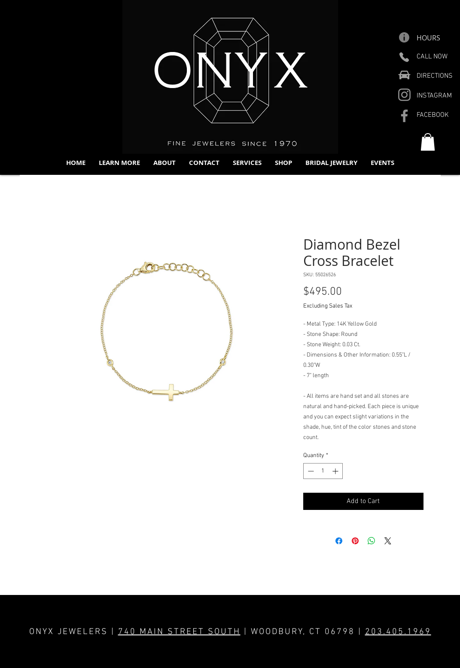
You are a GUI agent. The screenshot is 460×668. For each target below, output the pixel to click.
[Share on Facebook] (339, 541)
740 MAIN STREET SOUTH (179, 632)
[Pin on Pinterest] (355, 541)
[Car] (404, 74)
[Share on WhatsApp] (371, 541)
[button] (119, 162)
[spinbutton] (323, 471)
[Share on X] (388, 541)
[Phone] (404, 57)
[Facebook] (404, 115)
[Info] (404, 37)
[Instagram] (404, 94)
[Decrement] (310, 471)
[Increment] (336, 471)
